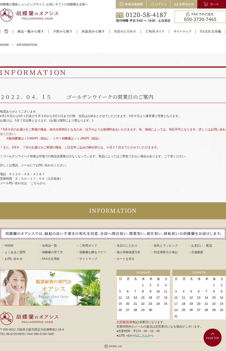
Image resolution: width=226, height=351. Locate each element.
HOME (4, 44)
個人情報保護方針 (127, 252)
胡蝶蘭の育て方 (51, 252)
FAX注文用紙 (49, 258)
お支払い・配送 (200, 245)
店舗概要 (196, 252)
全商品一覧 (48, 245)
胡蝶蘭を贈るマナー (91, 252)
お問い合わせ (12, 258)
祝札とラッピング (164, 245)
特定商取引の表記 (164, 252)
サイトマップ (87, 258)
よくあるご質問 (14, 252)
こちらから (38, 183)
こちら (143, 335)
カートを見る (124, 258)
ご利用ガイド (87, 245)
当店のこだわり (126, 245)
